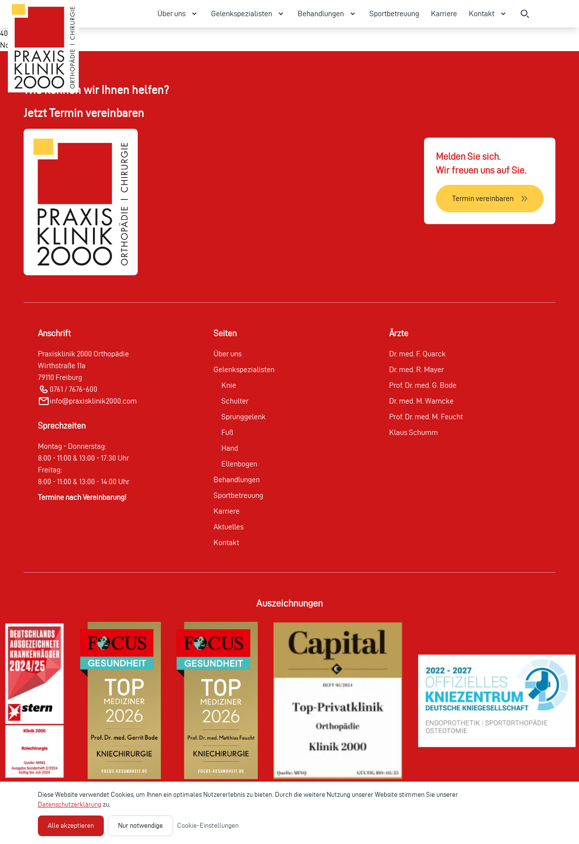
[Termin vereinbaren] (490, 198)
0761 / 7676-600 (73, 389)
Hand (229, 448)
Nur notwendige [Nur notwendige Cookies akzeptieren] (140, 825)
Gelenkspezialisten (243, 369)
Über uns (227, 353)
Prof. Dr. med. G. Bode (423, 385)
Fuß (227, 432)
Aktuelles (228, 527)
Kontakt (226, 542)
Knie (228, 385)
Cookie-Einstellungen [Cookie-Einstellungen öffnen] (208, 825)
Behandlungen (236, 479)
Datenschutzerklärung (69, 804)
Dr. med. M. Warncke (421, 401)
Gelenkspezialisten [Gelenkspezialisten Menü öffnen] (248, 14)
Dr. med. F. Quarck (417, 353)
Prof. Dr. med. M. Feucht (426, 416)
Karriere (444, 13)
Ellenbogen (239, 464)
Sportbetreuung (394, 13)
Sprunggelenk (243, 416)
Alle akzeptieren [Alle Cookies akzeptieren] (71, 825)
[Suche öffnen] (525, 14)
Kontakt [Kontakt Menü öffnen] (488, 14)
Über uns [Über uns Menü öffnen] (178, 14)
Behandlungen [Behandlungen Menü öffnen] (328, 14)
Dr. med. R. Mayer (416, 369)
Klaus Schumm (413, 432)
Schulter (234, 401)
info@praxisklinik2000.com (93, 401)
